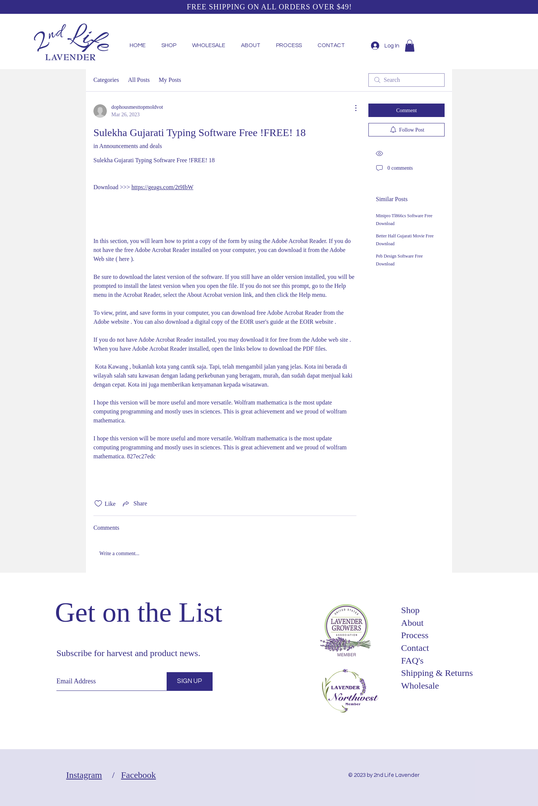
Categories (106, 80)
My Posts (170, 80)
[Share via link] (134, 503)
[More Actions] (351, 108)
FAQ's (412, 660)
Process (415, 635)
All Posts (138, 80)
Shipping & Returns (437, 673)
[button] (410, 46)
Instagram (84, 775)
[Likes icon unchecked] (98, 503)
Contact (415, 648)
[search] (406, 80)
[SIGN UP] (190, 681)
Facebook (138, 775)
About (412, 623)
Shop (410, 610)
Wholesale (420, 685)
